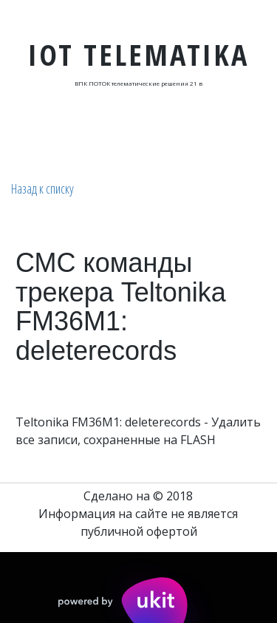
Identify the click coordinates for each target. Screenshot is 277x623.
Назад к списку (42, 188)
